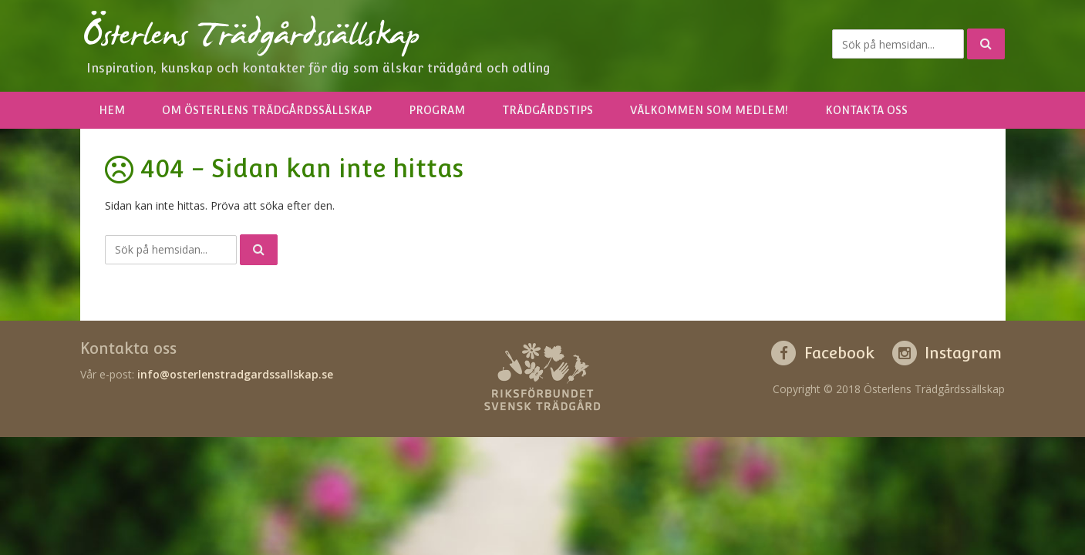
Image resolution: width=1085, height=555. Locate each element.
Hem (112, 110)
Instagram (963, 353)
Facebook (839, 353)
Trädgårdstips (547, 110)
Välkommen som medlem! (709, 110)
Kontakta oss (866, 110)
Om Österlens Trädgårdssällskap (267, 110)
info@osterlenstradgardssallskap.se (235, 374)
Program (437, 110)
